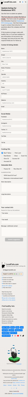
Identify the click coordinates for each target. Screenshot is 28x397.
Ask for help (14, 378)
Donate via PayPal (7, 277)
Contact (10, 385)
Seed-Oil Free (6, 335)
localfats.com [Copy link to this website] (21, 380)
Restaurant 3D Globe (7, 323)
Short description (6, 182)
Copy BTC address (7, 285)
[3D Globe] (20, 2)
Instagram (4, 123)
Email (2, 106)
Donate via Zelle (6, 281)
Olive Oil (5, 158)
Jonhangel (19, 363)
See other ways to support (9, 283)
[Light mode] (16, 388)
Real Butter (6, 156)
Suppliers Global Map (7, 315)
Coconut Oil (14, 158)
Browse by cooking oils (7, 321)
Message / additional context (9, 226)
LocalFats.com (12, 264)
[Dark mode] (11, 388)
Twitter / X (4, 129)
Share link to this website (8, 300)
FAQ (19, 385)
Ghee (15, 156)
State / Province (5, 68)
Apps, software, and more (19, 382)
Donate (15, 385)
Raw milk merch (6, 287)
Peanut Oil (5, 169)
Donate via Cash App (8, 279)
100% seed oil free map (8, 317)
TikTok (3, 142)
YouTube (3, 136)
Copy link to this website (8, 298)
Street (3, 55)
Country (3, 81)
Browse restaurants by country (9, 319)
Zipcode (3, 74)
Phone (3, 87)
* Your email (4, 219)
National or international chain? (12, 178)
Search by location (6, 309)
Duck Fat (23, 156)
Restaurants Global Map (8, 313)
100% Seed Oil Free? (9, 175)
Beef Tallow (6, 153)
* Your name (4, 213)
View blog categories (7, 293)
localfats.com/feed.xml (8, 295)
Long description (6, 194)
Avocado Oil (6, 161)
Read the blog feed (6, 291)
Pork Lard (16, 153)
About (4, 385)
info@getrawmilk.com (9, 270)
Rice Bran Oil (16, 169)
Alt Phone (4, 93)
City (2, 61)
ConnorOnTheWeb (17, 393)
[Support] (23, 2)
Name (2, 48)
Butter (12, 327)
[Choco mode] (14, 388)
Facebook (4, 116)
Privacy (23, 385)
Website (3, 100)
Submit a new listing (7, 311)
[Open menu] (25, 2)
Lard (21, 327)
